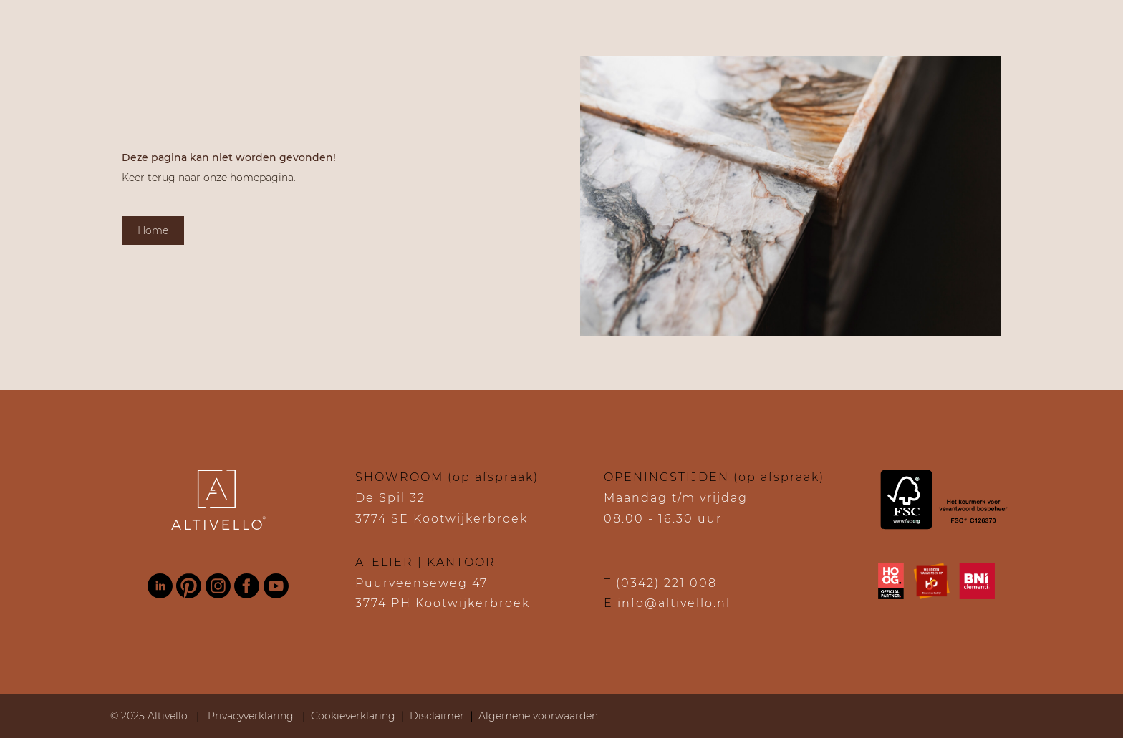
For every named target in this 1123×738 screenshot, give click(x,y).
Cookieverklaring (353, 715)
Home (153, 230)
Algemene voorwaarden (538, 715)
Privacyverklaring (252, 715)
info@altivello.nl (674, 603)
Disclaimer (437, 715)
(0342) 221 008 (666, 583)
